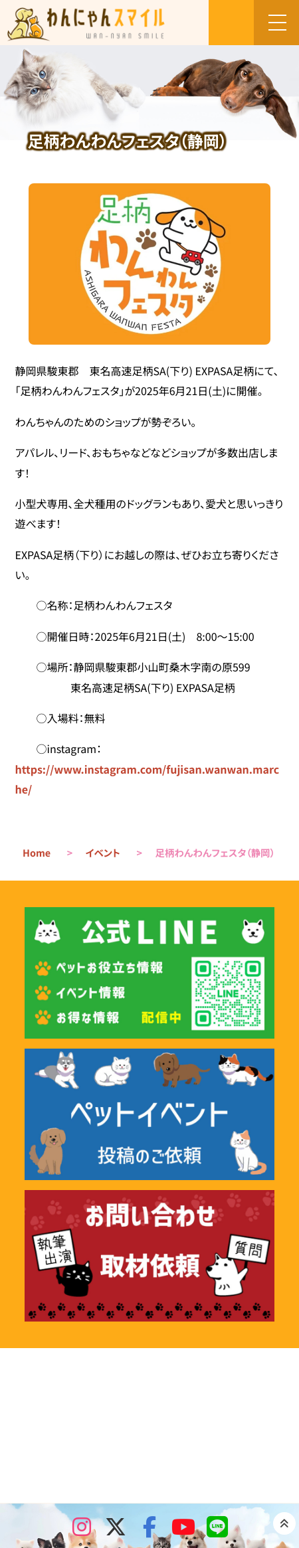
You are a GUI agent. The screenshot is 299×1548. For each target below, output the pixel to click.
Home (36, 853)
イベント (103, 853)
